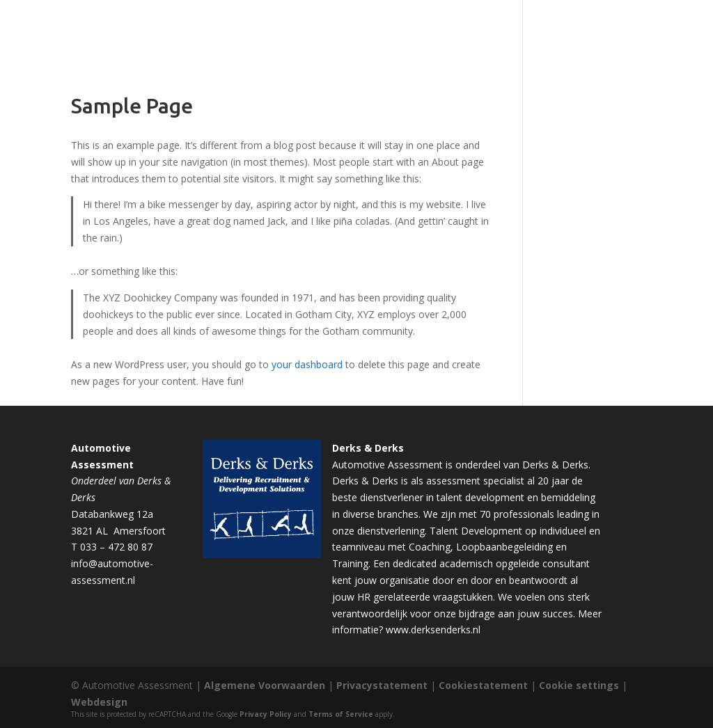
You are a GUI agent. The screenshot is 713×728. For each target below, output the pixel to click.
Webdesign (99, 702)
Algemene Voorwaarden (264, 685)
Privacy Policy (266, 714)
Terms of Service (340, 714)
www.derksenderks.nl (433, 629)
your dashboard (307, 364)
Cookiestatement (483, 685)
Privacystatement (382, 685)
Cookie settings (579, 685)
